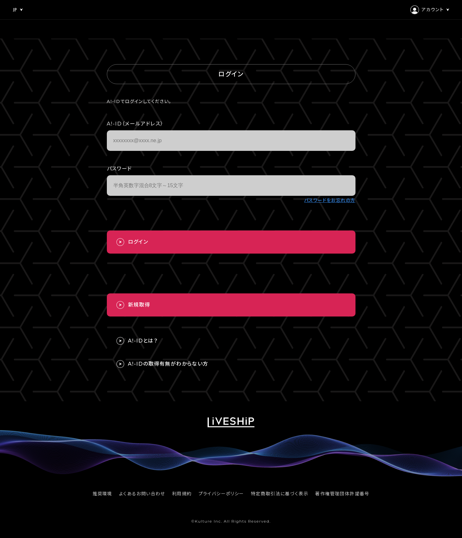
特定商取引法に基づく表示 (280, 494)
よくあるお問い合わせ (142, 494)
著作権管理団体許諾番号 (342, 494)
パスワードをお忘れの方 (329, 200)
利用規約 (182, 494)
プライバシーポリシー (221, 494)
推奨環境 (102, 494)
